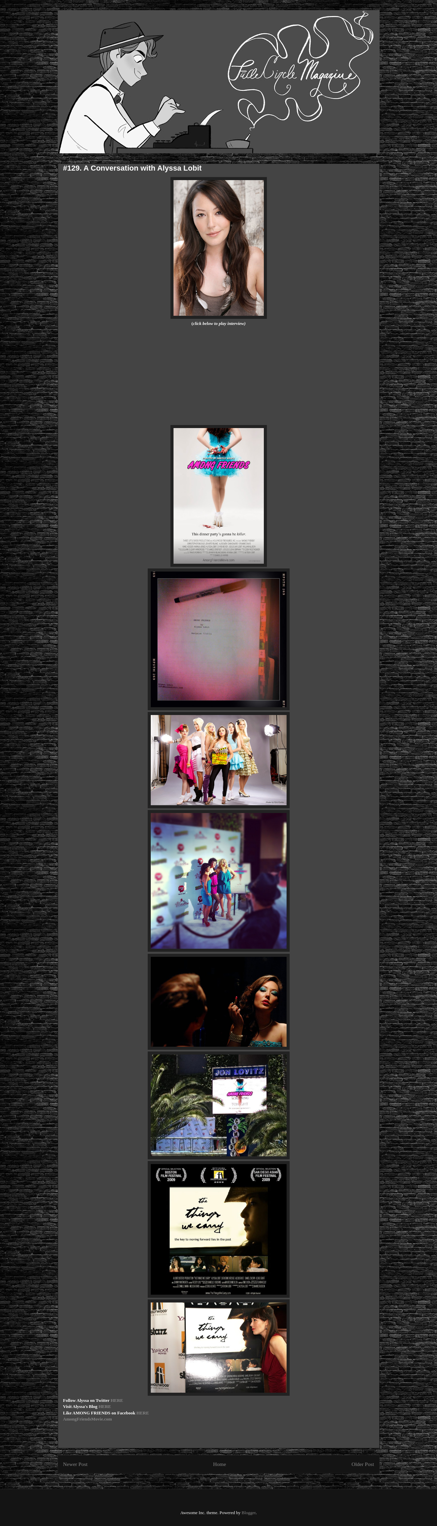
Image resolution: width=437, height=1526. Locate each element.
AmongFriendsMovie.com (87, 1419)
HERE (117, 1400)
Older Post (362, 1464)
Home (219, 1464)
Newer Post (75, 1464)
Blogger (248, 1512)
